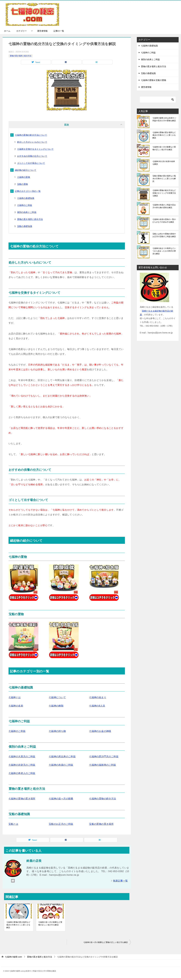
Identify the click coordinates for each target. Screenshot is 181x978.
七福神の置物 (23, 177)
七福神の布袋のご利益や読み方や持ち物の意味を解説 (164, 206)
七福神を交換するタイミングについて (35, 149)
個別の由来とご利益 (27, 212)
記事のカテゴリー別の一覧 (28, 191)
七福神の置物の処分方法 (102, 798)
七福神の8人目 (97, 705)
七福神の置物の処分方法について (31, 135)
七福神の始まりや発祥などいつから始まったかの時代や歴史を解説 (164, 251)
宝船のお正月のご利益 (61, 824)
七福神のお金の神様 (100, 731)
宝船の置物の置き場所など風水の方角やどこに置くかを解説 (164, 178)
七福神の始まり (97, 697)
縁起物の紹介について (25, 170)
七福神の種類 (56, 705)
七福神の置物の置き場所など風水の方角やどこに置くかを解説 (18, 925)
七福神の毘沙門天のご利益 (103, 756)
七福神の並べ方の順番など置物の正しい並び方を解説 (50, 923)
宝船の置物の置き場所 (101, 824)
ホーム (7, 31)
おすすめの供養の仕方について (32, 156)
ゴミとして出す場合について (31, 163)
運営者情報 (42, 31)
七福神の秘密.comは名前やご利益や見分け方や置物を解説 (164, 119)
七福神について (57, 697)
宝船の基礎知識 (24, 226)
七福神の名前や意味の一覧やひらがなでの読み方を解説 (164, 220)
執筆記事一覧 (120, 880)
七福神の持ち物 (57, 731)
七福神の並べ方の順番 (61, 798)
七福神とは (15, 697)
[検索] (158, 100)
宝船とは (13, 824)
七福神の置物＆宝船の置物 (153, 80)
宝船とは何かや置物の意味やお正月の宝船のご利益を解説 (164, 235)
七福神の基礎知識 (25, 198)
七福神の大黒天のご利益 (22, 756)
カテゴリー (21, 31)
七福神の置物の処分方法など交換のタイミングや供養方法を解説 (164, 193)
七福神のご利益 (24, 205)
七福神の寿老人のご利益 (22, 773)
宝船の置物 (22, 184)
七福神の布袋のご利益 (61, 765)
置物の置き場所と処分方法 (20, 56)
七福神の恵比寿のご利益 (62, 756)
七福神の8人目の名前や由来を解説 (163, 162)
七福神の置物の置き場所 (22, 798)
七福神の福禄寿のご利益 (102, 765)
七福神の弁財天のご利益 (22, 765)
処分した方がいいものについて (32, 142)
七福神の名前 (16, 705)
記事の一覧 (59, 31)
